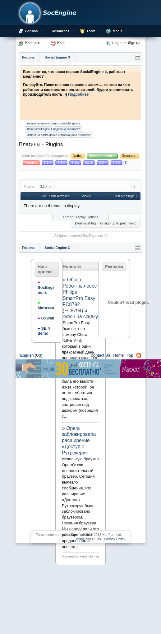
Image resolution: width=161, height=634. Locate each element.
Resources (60, 31)
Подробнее (78, 94)
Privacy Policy (114, 539)
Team (91, 31)
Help (61, 43)
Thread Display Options (81, 217)
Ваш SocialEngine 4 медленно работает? (53, 129)
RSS (138, 355)
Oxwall (46, 318)
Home (118, 355)
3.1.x (45, 186)
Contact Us (100, 355)
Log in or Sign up (123, 43)
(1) (119, 162)
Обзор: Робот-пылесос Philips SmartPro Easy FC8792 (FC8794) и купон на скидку (80, 298)
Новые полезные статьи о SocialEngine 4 (53, 123)
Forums (31, 31)
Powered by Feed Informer (80, 556)
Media (117, 31)
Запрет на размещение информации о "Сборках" (59, 135)
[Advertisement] (74, 453)
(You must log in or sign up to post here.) (105, 223)
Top (130, 355)
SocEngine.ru (93, 235)
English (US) (31, 355)
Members (32, 43)
